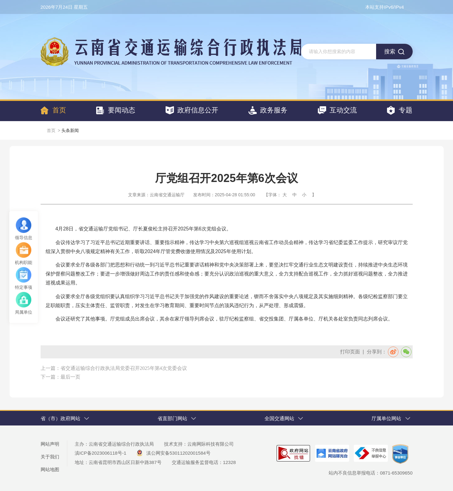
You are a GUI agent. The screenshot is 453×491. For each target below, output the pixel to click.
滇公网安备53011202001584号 (174, 453)
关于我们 (50, 456)
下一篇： (50, 377)
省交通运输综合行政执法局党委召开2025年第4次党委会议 (123, 368)
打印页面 (350, 351)
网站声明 (50, 444)
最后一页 (70, 377)
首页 (51, 130)
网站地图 (50, 469)
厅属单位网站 (391, 418)
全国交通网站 (284, 418)
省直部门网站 (178, 418)
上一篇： (50, 368)
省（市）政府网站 (66, 418)
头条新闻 (70, 130)
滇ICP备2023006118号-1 (101, 453)
